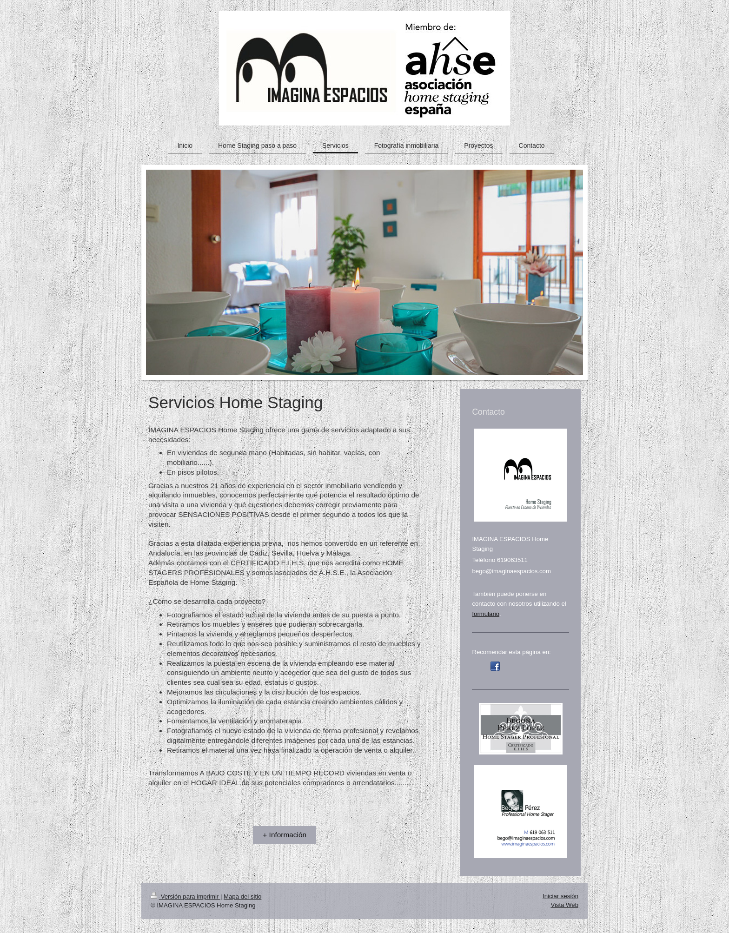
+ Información (284, 835)
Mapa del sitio (242, 896)
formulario (485, 613)
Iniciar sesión (560, 896)
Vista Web (564, 904)
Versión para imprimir (185, 896)
